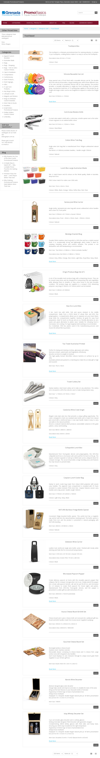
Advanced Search (85, 23)
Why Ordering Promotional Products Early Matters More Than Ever (11, 183)
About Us (53, 23)
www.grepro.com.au (8, 136)
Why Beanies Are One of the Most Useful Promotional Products (11, 158)
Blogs (72, 23)
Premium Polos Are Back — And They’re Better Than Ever (10, 175)
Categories (16, 23)
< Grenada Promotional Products (13, 2)
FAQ (63, 23)
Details (96, 67)
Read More (52, 101)
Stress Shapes (6, 44)
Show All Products (34, 23)
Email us (94, 2)
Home (5, 23)
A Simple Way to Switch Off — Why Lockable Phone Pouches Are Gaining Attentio (10, 167)
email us (6, 144)
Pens (3, 42)
